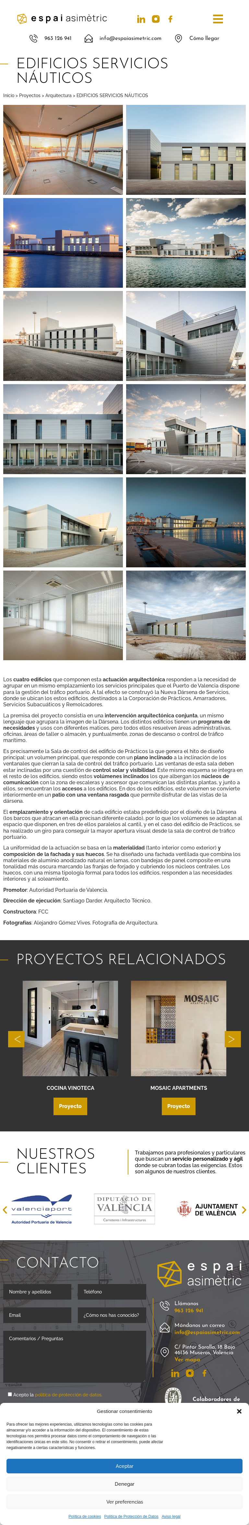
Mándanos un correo (199, 1325)
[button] (239, 1411)
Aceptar (124, 1466)
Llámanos (186, 1303)
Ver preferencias (124, 1502)
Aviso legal (171, 1516)
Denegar (124, 1484)
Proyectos (30, 95)
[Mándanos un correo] (165, 1327)
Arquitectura (58, 95)
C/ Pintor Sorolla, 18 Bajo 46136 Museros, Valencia (204, 1349)
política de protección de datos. (68, 1394)
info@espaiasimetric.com (207, 1332)
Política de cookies (84, 1516)
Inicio (8, 95)
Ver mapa (187, 1360)
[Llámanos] (165, 1306)
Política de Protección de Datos (131, 1516)
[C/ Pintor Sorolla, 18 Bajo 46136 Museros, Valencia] (165, 1352)
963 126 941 (188, 1311)
